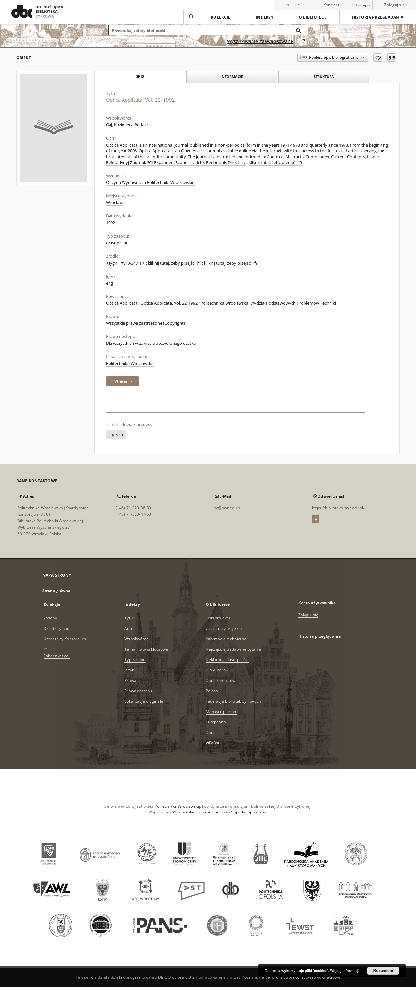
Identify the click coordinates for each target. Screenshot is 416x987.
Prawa (130, 680)
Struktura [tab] (324, 76)
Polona (212, 691)
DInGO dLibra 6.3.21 (178, 977)
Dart (210, 732)
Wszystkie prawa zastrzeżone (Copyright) (145, 323)
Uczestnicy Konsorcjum (65, 639)
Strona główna (56, 590)
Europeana (216, 722)
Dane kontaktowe (222, 680)
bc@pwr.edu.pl (227, 508)
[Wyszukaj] (298, 30)
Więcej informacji (344, 971)
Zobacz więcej (57, 655)
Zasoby (50, 618)
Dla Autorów (217, 670)
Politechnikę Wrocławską (177, 806)
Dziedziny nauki (58, 628)
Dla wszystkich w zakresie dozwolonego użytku (151, 343)
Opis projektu (218, 618)
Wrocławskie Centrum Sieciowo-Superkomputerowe (219, 812)
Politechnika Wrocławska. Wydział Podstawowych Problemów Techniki (268, 303)
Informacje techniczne (226, 639)
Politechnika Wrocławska (130, 363)
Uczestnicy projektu (224, 628)
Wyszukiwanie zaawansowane (260, 41)
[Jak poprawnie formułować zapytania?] (304, 41)
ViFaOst (213, 743)
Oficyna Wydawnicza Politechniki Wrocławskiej (150, 182)
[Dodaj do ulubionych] (377, 57)
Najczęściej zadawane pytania (233, 649)
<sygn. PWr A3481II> (125, 263)
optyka (116, 434)
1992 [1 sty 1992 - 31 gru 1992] (110, 223)
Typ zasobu (134, 659)
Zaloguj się (394, 4)
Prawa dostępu (138, 691)
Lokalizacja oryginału (143, 701)
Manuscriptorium (222, 711)
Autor (129, 628)
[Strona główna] (190, 17)
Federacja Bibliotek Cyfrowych (233, 701)
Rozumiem (383, 970)
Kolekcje (220, 17)
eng (109, 283)
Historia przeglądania (377, 17)
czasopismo (117, 243)
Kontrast (331, 4)
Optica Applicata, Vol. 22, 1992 (169, 303)
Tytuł (129, 618)
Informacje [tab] (231, 76)
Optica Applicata (121, 303)
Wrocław (114, 202)
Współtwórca (136, 639)
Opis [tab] (140, 76)
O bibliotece (313, 17)
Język (129, 670)
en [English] (297, 5)
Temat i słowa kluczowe (146, 649)
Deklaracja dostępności (227, 659)
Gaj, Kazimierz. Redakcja (129, 125)
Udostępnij (362, 5)
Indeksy (264, 17)
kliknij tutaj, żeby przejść (275, 162)
